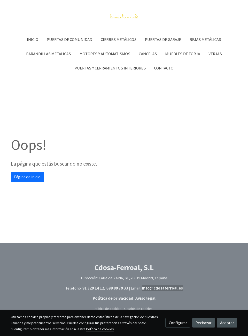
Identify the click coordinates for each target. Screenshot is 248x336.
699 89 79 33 (117, 288)
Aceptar (227, 322)
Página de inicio (27, 176)
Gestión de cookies (138, 308)
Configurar (178, 322)
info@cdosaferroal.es (162, 288)
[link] (124, 16)
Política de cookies (107, 308)
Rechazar (203, 322)
